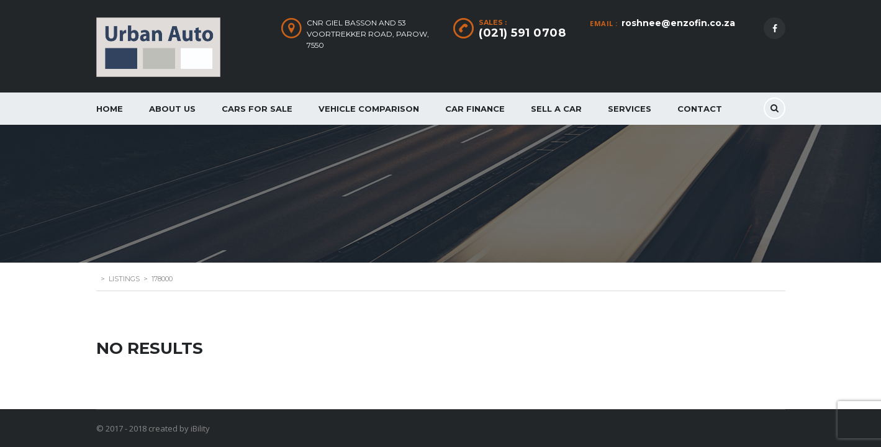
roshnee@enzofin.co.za (678, 23)
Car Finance (475, 109)
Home (109, 109)
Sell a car (556, 109)
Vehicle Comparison (369, 109)
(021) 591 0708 (522, 33)
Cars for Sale (257, 109)
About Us (172, 109)
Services (629, 109)
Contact (699, 109)
